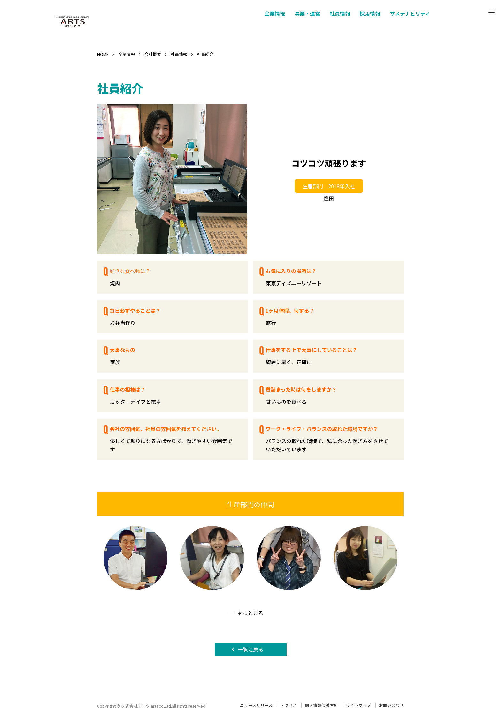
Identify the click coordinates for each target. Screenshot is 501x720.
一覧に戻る (250, 649)
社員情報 (179, 54)
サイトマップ (358, 705)
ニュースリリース (256, 705)
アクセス (289, 705)
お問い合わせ (391, 705)
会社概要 (152, 54)
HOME (103, 54)
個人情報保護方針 (321, 705)
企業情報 (126, 54)
